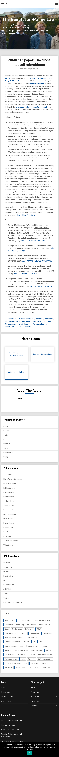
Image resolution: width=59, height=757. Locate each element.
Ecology (22, 321)
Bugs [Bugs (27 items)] (7, 629)
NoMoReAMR (8, 453)
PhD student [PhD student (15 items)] (9, 655)
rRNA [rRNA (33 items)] (23, 659)
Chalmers (7, 563)
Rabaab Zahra (8, 527)
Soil (19, 327)
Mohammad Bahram (36, 84)
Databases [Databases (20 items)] (29, 629)
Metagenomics (11, 324)
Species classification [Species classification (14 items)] (13, 663)
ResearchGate (8, 585)
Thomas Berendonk (10, 541)
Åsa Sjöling (7, 475)
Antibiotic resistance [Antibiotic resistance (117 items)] (42, 620)
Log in (3, 687)
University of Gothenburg (12, 602)
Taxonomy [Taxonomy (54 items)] (35, 663)
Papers (14, 327)
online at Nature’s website (25, 215)
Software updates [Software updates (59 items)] (44, 659)
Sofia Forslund (8, 536)
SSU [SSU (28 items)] (25, 663)
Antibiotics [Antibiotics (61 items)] (9, 625)
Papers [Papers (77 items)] (48, 650)
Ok (29, 753)
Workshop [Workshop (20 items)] (46, 667)
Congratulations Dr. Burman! (11, 720)
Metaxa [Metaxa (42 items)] (44, 646)
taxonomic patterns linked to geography (32, 107)
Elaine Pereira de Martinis (12, 479)
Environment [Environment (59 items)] (47, 633)
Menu (4, 4)
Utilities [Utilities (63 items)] (45, 663)
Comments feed (7, 697)
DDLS (5, 439)
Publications (35, 701)
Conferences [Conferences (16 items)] (17, 629)
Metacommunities (44, 321)
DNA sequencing (11, 321)
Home (33, 687)
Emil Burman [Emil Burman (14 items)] (34, 633)
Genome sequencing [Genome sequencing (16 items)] (12, 642)
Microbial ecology (24, 324)
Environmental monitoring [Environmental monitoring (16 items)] (14, 637)
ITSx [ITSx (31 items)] (40, 642)
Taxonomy (27, 327)
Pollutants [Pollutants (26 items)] (21, 655)
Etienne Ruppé (8, 492)
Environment (31, 321)
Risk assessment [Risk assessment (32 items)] (11, 659)
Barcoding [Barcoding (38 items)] (20, 625)
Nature (7, 78)
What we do (35, 697)
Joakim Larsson (9, 505)
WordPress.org (6, 701)
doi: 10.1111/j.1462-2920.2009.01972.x (37, 261)
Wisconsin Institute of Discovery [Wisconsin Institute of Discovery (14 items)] (27, 667)
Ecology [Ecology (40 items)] (23, 633)
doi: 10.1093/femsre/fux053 (41, 286)
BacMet (6, 426)
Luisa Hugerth (8, 519)
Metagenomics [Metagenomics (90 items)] (31, 646)
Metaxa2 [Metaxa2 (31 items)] (8, 650)
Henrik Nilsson (8, 497)
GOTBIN (6, 448)
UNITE (5, 457)
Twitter (6, 598)
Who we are (35, 692)
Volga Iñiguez (8, 545)
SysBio (5, 594)
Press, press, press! (8, 725)
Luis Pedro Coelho (10, 514)
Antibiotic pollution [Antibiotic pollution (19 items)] (24, 620)
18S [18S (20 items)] (12, 620)
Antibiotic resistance (17, 319)
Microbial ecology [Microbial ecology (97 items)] (21, 650)
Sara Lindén (7, 532)
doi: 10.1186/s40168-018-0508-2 (26, 274)
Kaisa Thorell (8, 510)
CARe (5, 435)
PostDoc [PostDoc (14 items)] (32, 655)
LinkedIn (6, 572)
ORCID (5, 580)
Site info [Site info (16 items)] (31, 659)
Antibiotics (30, 319)
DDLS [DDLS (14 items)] (39, 629)
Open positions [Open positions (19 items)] (36, 650)
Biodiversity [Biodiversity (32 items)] (31, 625)
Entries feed (5, 692)
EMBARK (6, 444)
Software (34, 706)
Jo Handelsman (9, 501)
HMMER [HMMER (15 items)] (26, 642)
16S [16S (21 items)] (6, 620)
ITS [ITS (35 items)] (34, 642)
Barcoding (39, 319)
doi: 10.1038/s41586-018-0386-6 (33, 241)
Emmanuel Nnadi (9, 483)
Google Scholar (8, 567)
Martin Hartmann (9, 523)
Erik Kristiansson (9, 488)
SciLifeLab (7, 589)
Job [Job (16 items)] (21, 646)
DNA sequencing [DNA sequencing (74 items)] (11, 633)
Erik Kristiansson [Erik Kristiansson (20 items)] (33, 637)
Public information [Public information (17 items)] (45, 655)
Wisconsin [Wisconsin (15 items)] (8, 667)
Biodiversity (49, 319)
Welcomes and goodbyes (10, 729)
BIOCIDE (6, 431)
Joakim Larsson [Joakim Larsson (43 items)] (11, 646)
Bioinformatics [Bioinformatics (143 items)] (44, 625)
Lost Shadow (8, 576)
